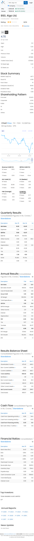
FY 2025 (4, 512)
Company (12, 6)
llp (2, 500)
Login (31, 3)
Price (9, 123)
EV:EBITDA (26, 123)
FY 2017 (3, 519)
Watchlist (26, 26)
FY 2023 (18, 512)
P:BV (19, 123)
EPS (14, 126)
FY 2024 (11, 512)
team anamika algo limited (10, 496)
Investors (20, 6)
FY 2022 (25, 512)
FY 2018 (24, 516)
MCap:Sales (6, 126)
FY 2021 (3, 516)
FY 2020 (10, 516)
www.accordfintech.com (10, 534)
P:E (14, 123)
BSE (6, 32)
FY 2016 (10, 519)
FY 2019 (17, 516)
